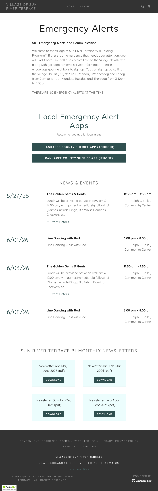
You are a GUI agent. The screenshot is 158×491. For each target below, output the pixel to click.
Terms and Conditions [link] (79, 446)
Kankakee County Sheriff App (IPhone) (79, 158)
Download (54, 379)
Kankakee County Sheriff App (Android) (79, 147)
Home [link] (71, 6)
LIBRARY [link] (107, 441)
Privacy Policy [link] (126, 441)
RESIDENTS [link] (50, 441)
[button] (87, 6)
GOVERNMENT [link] (29, 441)
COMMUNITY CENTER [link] (74, 441)
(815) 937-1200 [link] (79, 468)
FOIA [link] (95, 441)
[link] (25, 9)
